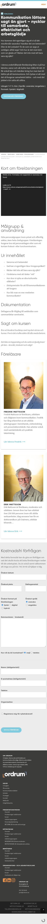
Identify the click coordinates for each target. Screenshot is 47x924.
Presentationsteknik (11, 810)
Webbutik (6, 800)
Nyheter (5, 793)
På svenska (6, 788)
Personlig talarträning (11, 822)
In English (6, 786)
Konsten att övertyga (15, 824)
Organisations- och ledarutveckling (19, 865)
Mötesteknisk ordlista (17, 844)
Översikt (7, 812)
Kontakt (5, 798)
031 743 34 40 (23, 890)
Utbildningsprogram (11, 819)
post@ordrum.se (24, 892)
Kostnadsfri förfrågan (13, 96)
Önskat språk (31, 599)
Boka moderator (15, 841)
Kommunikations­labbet (10, 791)
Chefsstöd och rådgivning (12, 875)
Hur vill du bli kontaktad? (12, 653)
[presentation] (19, 722)
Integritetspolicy (8, 803)
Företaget (6, 795)
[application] (23, 195)
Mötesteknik (8, 829)
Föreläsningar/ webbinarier (13, 814)
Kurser (7, 817)
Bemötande (7, 849)
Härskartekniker (9, 861)
